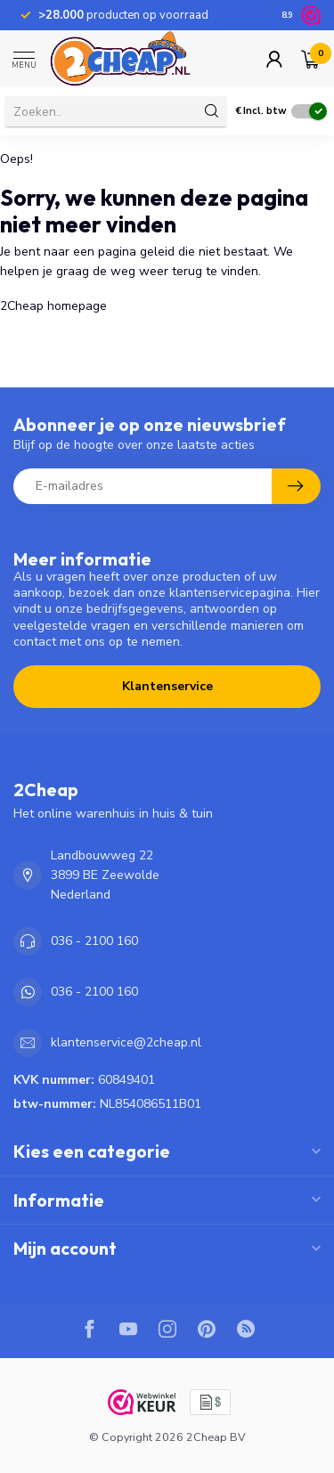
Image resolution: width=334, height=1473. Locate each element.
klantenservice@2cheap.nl (126, 1042)
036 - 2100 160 (94, 940)
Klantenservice (167, 686)
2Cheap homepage (53, 305)
